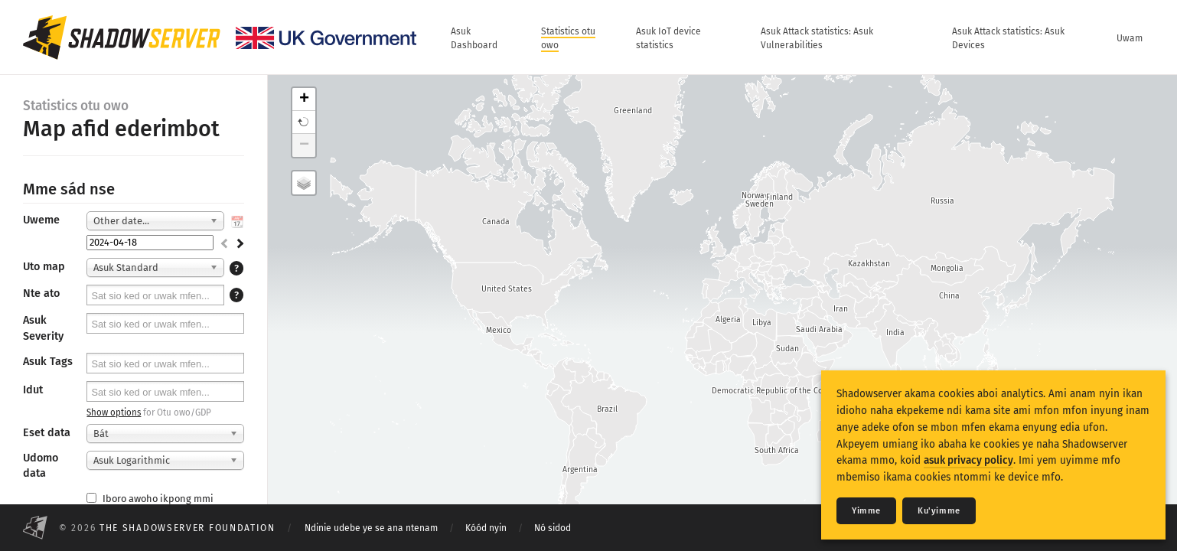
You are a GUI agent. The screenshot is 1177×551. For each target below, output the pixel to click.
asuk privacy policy (968, 460)
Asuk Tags (48, 361)
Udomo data (40, 466)
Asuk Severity (43, 328)
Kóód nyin (486, 528)
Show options (113, 412)
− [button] (304, 145)
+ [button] (304, 99)
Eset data (46, 432)
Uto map (44, 266)
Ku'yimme (939, 511)
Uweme (41, 220)
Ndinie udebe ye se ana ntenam (371, 528)
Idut (33, 389)
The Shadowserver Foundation (187, 528)
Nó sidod (552, 528)
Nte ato (41, 293)
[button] (303, 122)
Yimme (866, 511)
